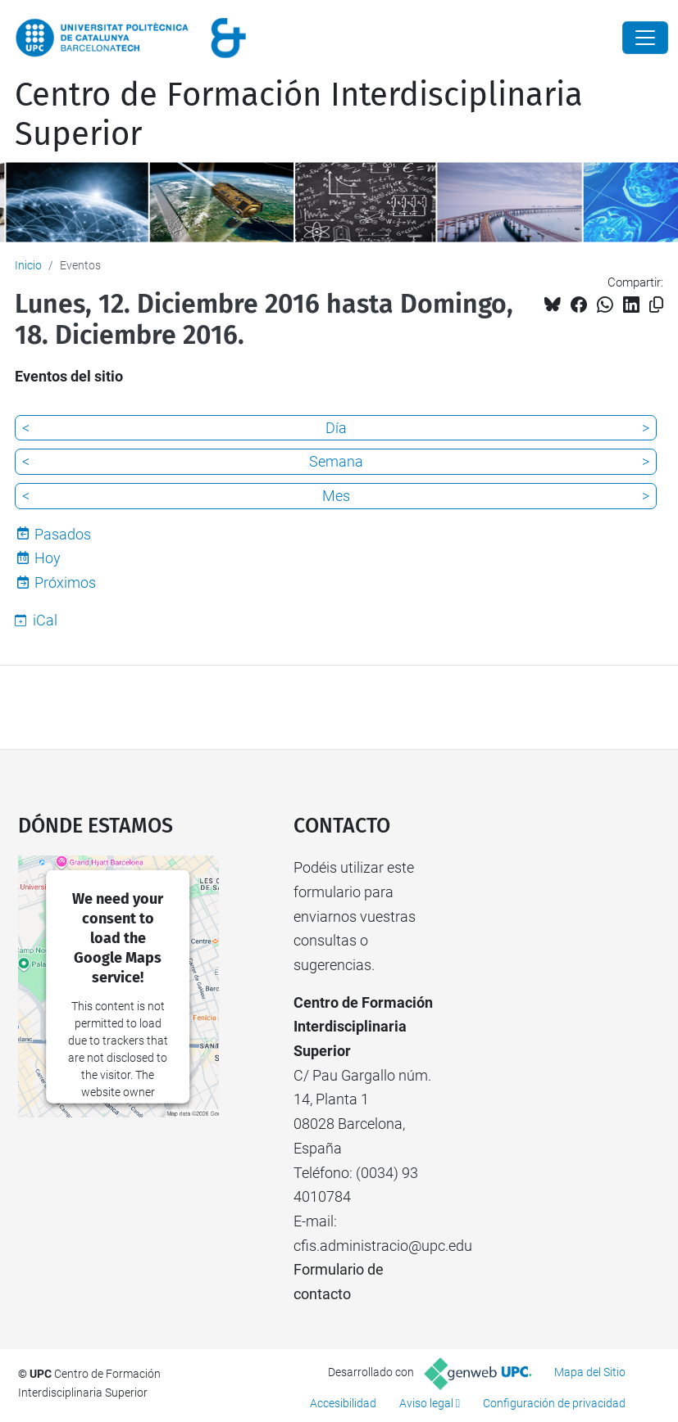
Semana (336, 461)
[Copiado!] (656, 305)
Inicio (28, 265)
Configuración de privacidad (554, 1403)
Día (336, 427)
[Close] (645, 37)
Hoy (47, 558)
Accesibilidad (343, 1403)
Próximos (65, 582)
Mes (336, 495)
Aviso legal (426, 1403)
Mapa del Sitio (590, 1372)
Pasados (62, 534)
